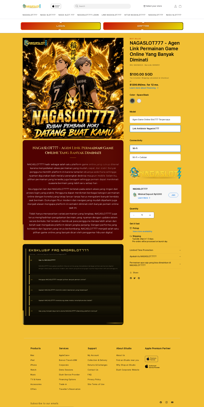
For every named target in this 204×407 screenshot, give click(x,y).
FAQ (90, 375)
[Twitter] (135, 279)
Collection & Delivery (97, 360)
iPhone (33, 365)
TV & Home (35, 379)
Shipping (145, 78)
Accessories (36, 384)
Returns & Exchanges (97, 365)
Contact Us (93, 370)
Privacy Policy (94, 379)
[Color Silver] (139, 101)
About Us (120, 355)
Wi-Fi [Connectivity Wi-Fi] (135, 148)
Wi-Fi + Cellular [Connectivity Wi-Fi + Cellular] (139, 157)
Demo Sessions (66, 370)
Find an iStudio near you (127, 360)
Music (33, 375)
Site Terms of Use (96, 384)
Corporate (64, 365)
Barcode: (148, 65)
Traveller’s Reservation (70, 389)
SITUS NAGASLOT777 (134, 15)
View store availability (142, 231)
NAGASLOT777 (30, 15)
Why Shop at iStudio (125, 365)
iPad (32, 360)
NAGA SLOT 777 (66, 15)
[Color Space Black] (132, 100)
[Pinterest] (139, 279)
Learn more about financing (144, 88)
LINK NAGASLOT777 (111, 15)
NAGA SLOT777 (48, 15)
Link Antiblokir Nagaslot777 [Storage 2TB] (146, 128)
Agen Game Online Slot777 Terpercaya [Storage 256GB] (151, 119)
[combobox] (102, 6)
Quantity (134, 208)
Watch (33, 370)
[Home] (32, 6)
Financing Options (67, 379)
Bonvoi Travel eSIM (68, 360)
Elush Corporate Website (127, 370)
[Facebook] (131, 279)
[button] (30, 15)
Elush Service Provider (69, 375)
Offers (33, 389)
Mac (32, 355)
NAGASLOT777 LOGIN (88, 15)
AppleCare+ (64, 355)
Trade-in (63, 384)
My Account (93, 355)
